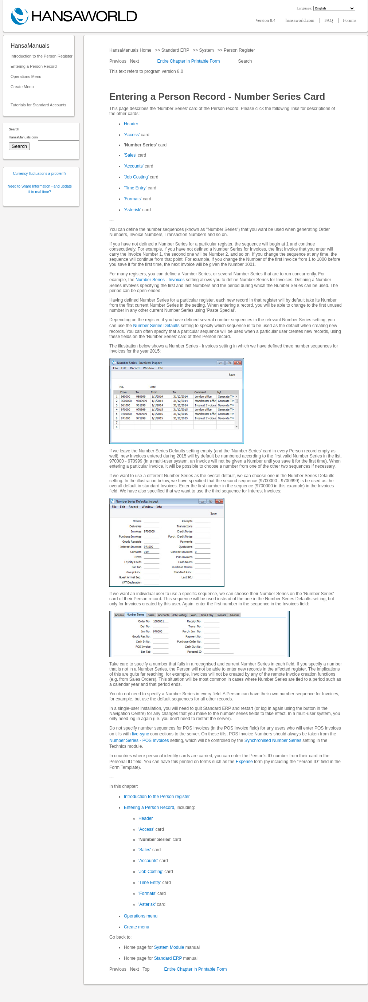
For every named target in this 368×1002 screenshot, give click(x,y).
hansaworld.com (301, 20)
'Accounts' (134, 166)
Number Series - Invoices (160, 279)
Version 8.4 (266, 20)
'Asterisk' (132, 209)
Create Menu (22, 87)
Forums (349, 20)
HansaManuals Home (131, 50)
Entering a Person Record (34, 66)
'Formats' (133, 198)
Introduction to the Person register (157, 796)
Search (245, 61)
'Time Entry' (135, 187)
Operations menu (140, 916)
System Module (169, 947)
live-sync (140, 733)
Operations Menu (26, 76)
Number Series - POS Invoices (139, 740)
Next (135, 61)
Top (145, 969)
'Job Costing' (136, 177)
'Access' (132, 134)
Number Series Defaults (156, 325)
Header (131, 123)
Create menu (136, 927)
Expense (244, 761)
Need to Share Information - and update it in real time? (40, 189)
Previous (118, 61)
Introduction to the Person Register (42, 56)
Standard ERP (175, 50)
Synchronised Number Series (272, 740)
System (206, 50)
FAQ (329, 20)
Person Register (240, 50)
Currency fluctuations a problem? (40, 174)
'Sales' (130, 155)
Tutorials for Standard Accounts (38, 105)
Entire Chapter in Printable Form (188, 61)
